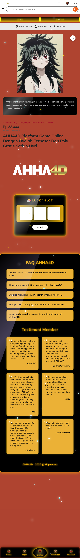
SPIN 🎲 (40, 227)
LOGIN (20, 19)
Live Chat (71, 552)
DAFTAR (60, 19)
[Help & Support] (60, 3)
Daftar (40, 552)
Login (24, 552)
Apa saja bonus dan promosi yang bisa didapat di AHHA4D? (35, 315)
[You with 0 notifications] (68, 3)
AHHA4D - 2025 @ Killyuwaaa (40, 464)
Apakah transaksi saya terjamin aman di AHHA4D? (36, 294)
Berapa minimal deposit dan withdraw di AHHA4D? (36, 304)
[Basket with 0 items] (75, 3)
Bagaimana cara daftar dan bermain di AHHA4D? (35, 285)
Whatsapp (55, 552)
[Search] (75, 9)
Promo (9, 552)
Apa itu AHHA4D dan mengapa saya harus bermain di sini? (37, 274)
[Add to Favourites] (73, 38)
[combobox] (39, 9)
